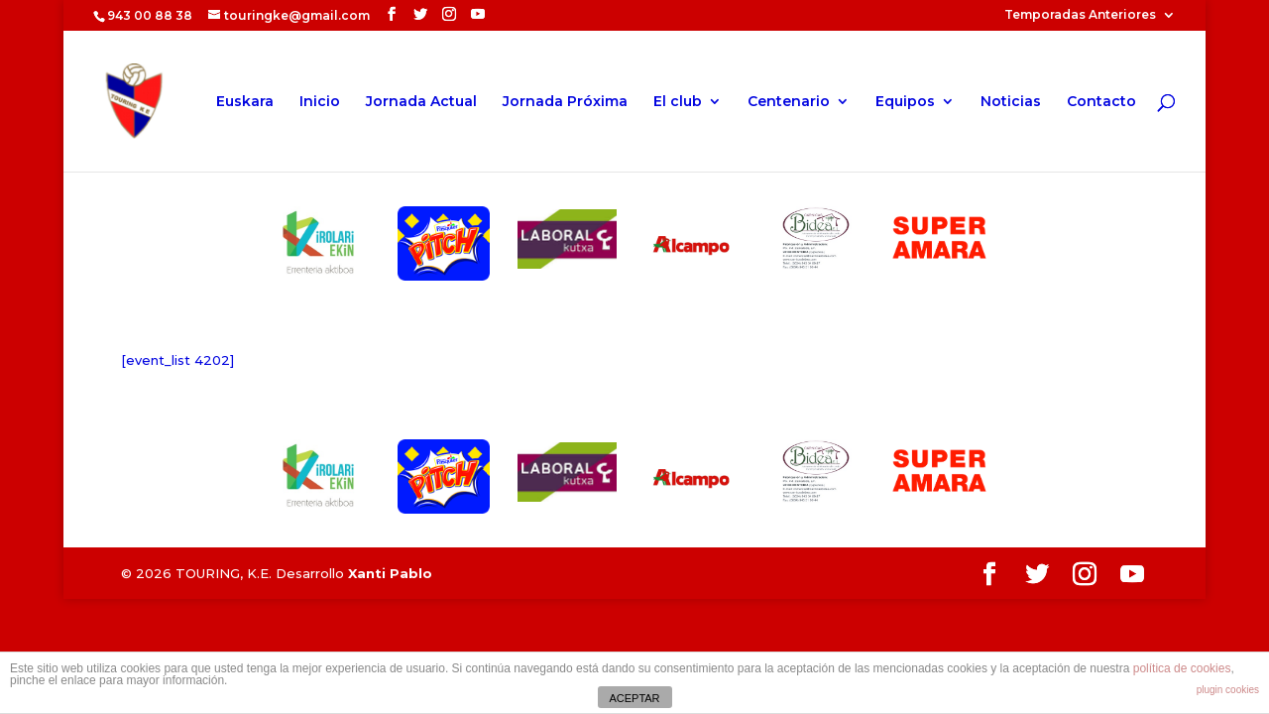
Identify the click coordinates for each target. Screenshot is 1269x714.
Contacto (1101, 102)
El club (677, 102)
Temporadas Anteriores (1080, 15)
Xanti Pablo (390, 573)
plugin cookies (1228, 689)
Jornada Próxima (565, 102)
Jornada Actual (421, 102)
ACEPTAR (634, 698)
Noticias (1011, 102)
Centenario (789, 102)
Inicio (319, 102)
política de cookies (1182, 668)
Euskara (245, 102)
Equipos (905, 102)
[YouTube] (478, 14)
